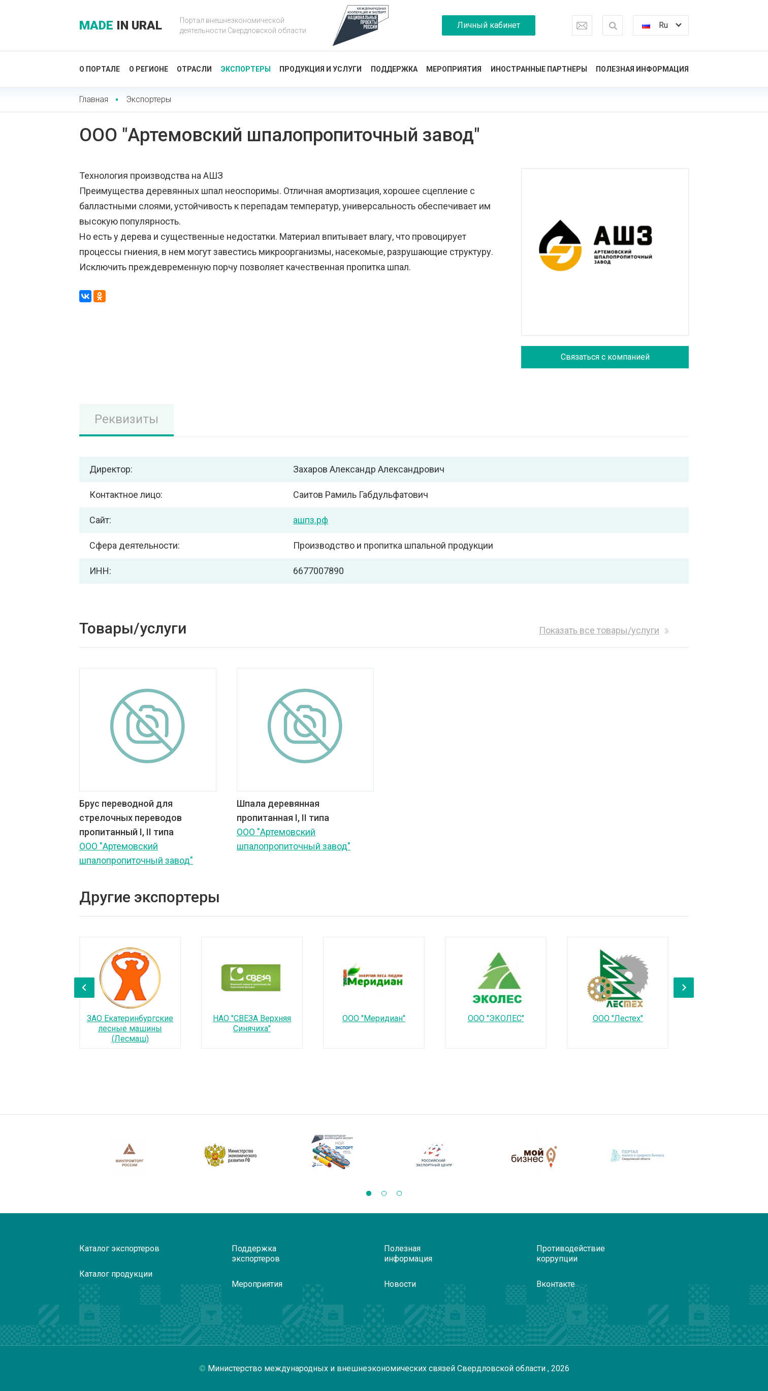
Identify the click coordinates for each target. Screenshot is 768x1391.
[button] (368, 1193)
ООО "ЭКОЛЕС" (496, 1018)
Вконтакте (555, 1284)
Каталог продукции (115, 1274)
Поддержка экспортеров (256, 1253)
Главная (93, 99)
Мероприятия (454, 69)
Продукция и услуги (320, 69)
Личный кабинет (488, 25)
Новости (400, 1284)
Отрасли (194, 69)
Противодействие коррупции (570, 1253)
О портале (99, 69)
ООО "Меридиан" (373, 1018)
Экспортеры (246, 69)
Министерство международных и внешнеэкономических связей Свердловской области (378, 1368)
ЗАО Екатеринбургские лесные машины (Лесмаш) (130, 1029)
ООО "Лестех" (618, 1018)
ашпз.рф (310, 520)
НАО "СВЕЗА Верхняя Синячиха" (252, 1023)
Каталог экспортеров (119, 1248)
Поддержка (394, 69)
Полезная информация (642, 69)
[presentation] (84, 987)
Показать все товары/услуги (599, 630)
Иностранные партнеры (539, 69)
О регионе (148, 69)
